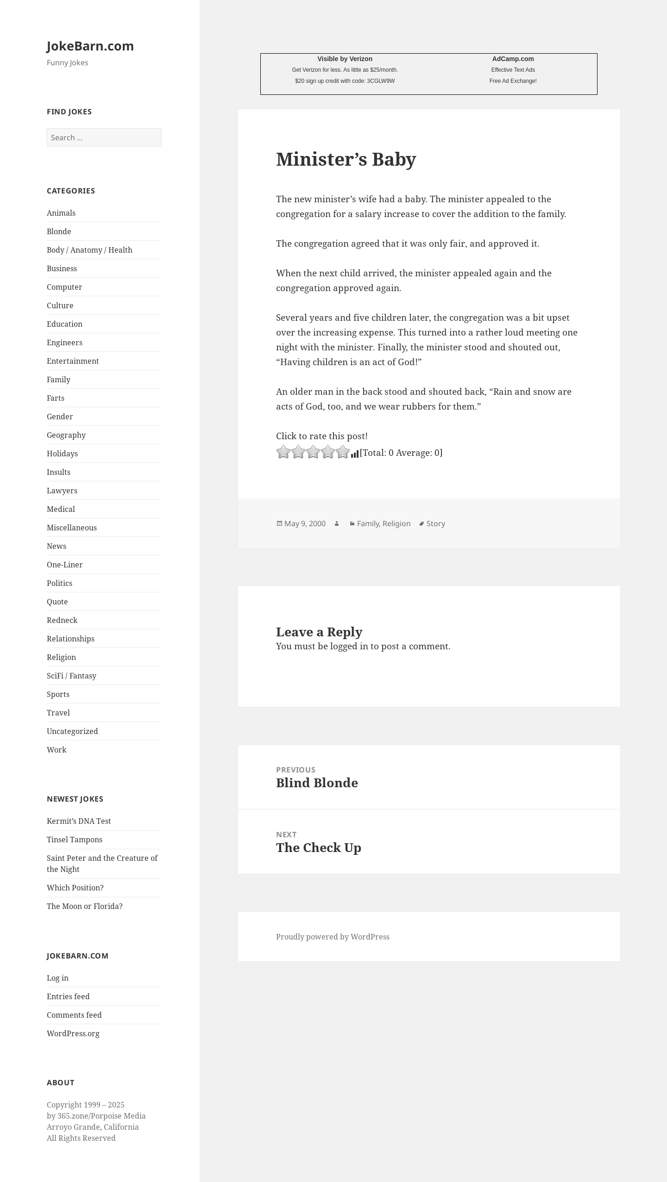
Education (64, 324)
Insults (58, 472)
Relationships (70, 639)
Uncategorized (72, 731)
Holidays (62, 453)
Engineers (64, 342)
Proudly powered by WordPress (333, 937)
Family (58, 379)
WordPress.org (73, 1033)
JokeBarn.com (90, 45)
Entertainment (73, 361)
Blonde (59, 231)
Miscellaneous (72, 528)
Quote (57, 602)
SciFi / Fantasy (71, 676)
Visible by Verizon (344, 58)
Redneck (62, 620)
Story (436, 523)
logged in (349, 646)
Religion (61, 657)
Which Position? (75, 888)
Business (62, 268)
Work (56, 750)
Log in (58, 978)
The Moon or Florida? (85, 906)
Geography (66, 435)
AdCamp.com (513, 58)
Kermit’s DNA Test (79, 821)
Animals (61, 213)
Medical (61, 509)
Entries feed (68, 996)
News (56, 546)
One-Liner (65, 565)
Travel (58, 713)
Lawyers (62, 490)
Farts (55, 398)
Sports (58, 694)
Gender (60, 416)
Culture (60, 305)
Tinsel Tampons (74, 839)
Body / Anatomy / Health (89, 250)
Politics (59, 583)
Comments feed (74, 1015)
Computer (64, 287)
